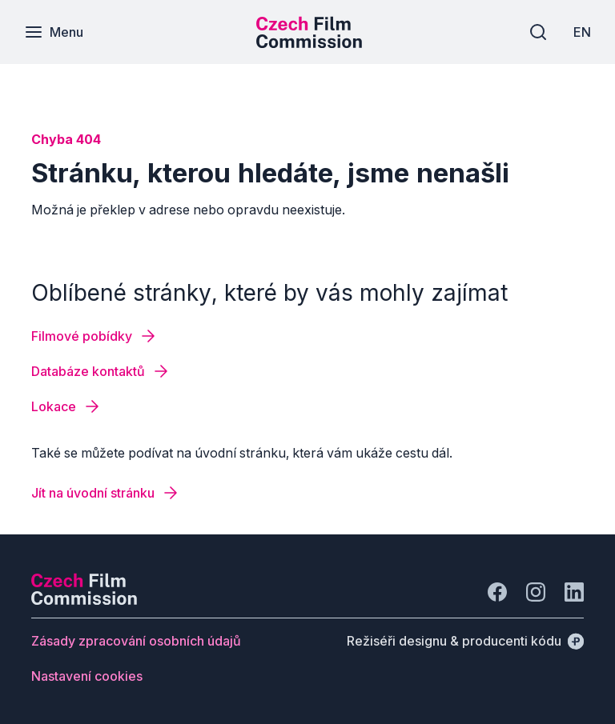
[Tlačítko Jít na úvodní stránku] (105, 492)
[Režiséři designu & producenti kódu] (465, 640)
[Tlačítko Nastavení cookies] (87, 676)
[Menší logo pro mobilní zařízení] (309, 43)
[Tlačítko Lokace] (66, 406)
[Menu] (53, 32)
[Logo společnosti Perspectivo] (84, 600)
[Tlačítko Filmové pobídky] (94, 336)
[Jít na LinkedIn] (574, 592)
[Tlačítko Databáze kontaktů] (101, 371)
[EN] (582, 32)
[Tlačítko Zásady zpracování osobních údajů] (136, 640)
